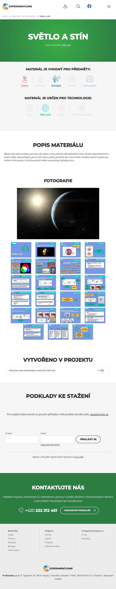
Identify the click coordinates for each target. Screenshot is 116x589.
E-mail (8, 433)
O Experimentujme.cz (93, 530)
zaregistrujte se (99, 414)
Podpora (49, 530)
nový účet (78, 457)
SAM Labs (66, 45)
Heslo (43, 433)
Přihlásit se (88, 439)
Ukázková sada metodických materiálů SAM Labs (32, 370)
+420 (41, 510)
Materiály (13, 530)
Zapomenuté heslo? (50, 444)
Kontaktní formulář (77, 510)
